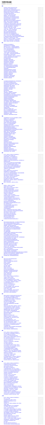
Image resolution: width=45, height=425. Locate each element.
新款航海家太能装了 (6, 140)
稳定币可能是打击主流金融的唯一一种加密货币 (10, 301)
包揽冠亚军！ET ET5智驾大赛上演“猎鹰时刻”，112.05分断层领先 (12, 38)
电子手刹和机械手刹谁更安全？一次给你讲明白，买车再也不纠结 (12, 356)
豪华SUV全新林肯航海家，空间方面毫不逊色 (9, 93)
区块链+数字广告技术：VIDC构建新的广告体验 (10, 380)
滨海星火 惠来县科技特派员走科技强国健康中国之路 (10, 239)
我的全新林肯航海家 (6, 90)
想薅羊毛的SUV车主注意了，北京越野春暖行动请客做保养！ (11, 46)
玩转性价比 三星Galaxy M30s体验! (8, 186)
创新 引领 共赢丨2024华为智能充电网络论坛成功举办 (10, 83)
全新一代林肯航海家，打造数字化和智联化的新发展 (10, 106)
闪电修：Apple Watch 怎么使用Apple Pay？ (9, 383)
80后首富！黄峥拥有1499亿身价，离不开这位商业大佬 (11, 170)
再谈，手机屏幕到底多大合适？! (8, 203)
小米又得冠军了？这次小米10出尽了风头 (9, 285)
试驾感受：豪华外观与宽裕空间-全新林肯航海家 (10, 122)
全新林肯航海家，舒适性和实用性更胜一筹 (9, 60)
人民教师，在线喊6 (6, 404)
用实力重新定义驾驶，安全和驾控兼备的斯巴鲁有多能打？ (11, 255)
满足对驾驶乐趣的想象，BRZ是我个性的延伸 (9, 54)
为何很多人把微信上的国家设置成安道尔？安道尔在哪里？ (11, 303)
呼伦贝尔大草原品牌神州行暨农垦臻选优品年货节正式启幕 (11, 240)
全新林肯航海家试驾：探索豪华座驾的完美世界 (10, 100)
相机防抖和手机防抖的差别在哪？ (8, 312)
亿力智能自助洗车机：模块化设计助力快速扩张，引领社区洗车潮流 (12, 23)
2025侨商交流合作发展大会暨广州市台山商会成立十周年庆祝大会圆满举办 (13, 247)
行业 (2, 79)
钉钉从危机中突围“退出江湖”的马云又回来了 (9, 287)
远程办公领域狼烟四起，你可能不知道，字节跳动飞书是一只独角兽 (12, 412)
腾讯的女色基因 (6, 304)
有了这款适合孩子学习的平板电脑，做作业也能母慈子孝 (11, 411)
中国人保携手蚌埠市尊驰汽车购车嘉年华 (9, 13)
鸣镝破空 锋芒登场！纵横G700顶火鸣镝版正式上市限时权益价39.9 (12, 20)
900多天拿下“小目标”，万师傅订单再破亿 (9, 246)
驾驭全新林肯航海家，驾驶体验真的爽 (9, 61)
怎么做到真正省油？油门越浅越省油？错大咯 (9, 420)
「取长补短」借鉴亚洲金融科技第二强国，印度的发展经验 (11, 379)
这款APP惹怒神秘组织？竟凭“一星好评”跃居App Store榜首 (11, 317)
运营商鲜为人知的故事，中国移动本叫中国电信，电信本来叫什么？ (12, 336)
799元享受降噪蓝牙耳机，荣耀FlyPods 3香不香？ (10, 399)
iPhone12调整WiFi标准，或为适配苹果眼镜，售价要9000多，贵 (12, 296)
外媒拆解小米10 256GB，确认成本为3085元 (9, 278)
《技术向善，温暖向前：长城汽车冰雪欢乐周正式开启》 (11, 52)
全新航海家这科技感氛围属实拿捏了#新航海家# (10, 69)
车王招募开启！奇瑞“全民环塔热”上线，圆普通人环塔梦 (11, 22)
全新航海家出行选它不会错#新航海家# (9, 139)
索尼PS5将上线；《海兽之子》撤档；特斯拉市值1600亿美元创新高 (12, 350)
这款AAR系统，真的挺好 (7, 265)
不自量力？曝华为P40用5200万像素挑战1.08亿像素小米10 (11, 164)
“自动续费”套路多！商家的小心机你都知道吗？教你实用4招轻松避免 (12, 326)
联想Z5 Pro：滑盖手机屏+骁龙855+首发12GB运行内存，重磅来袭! (12, 209)
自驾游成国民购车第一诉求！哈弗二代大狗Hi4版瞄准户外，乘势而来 (12, 117)
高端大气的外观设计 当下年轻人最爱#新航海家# (10, 138)
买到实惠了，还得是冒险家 (7, 262)
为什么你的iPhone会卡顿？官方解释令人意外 (9, 155)
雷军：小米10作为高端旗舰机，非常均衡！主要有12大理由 (11, 286)
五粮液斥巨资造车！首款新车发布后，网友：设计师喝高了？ (11, 357)
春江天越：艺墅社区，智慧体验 (8, 288)
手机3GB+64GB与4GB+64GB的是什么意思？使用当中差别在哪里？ (12, 162)
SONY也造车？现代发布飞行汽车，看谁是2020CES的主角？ (11, 359)
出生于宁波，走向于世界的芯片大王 (8, 340)
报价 (2, 361)
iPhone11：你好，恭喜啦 (7, 398)
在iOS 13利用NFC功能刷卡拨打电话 (8, 343)
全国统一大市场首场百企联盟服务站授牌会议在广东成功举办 (11, 223)
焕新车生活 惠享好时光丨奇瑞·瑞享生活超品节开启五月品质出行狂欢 (12, 295)
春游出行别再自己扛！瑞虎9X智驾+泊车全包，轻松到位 (11, 37)
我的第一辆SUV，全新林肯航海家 (8, 91)
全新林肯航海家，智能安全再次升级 (8, 59)
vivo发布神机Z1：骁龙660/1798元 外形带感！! (10, 194)
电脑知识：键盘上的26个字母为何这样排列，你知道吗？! (11, 187)
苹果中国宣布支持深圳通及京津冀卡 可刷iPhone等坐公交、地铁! (12, 199)
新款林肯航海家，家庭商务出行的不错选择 (9, 144)
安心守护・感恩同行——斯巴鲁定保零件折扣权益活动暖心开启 (12, 53)
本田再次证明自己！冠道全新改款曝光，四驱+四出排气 (11, 388)
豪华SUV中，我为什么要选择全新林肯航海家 (9, 123)
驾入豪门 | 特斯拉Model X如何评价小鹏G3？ (9, 177)
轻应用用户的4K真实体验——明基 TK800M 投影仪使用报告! (11, 195)
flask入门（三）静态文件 (7, 169)
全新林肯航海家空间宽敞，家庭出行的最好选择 (10, 132)
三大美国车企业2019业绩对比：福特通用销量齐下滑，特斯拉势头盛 (12, 351)
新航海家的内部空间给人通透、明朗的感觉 (9, 85)
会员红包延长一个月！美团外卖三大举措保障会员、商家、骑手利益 (12, 403)
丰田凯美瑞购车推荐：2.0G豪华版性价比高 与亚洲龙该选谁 (11, 419)
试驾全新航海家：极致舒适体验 (8, 77)
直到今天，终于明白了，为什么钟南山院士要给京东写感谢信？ (12, 311)
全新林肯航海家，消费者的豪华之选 (8, 145)
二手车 (3, 395)
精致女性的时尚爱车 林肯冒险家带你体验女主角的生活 (11, 270)
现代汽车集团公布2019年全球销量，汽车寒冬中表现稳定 (11, 178)
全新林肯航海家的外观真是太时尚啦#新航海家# (10, 130)
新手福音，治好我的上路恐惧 (7, 273)
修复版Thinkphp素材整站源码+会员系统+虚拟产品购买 (11, 382)
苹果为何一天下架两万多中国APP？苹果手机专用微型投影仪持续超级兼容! (13, 210)
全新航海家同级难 (6, 68)
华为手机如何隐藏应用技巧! (7, 208)
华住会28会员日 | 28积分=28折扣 (8, 318)
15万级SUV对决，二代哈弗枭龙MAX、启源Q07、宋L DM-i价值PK (12, 28)
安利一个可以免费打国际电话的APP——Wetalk (10, 319)
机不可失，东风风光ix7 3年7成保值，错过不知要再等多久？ (11, 154)
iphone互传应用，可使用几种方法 (8, 342)
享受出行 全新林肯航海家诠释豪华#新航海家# (10, 67)
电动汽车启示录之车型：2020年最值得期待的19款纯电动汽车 (11, 324)
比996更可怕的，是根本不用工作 (8, 373)
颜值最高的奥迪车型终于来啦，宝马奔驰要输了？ (10, 390)
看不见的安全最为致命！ (7, 263)
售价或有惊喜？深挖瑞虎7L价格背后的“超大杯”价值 (10, 7)
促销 (2, 293)
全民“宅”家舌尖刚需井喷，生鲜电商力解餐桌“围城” (10, 310)
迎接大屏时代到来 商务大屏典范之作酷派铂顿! (10, 201)
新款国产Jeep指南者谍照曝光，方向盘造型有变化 (10, 358)
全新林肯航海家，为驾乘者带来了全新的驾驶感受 (10, 92)
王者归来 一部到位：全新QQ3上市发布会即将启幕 (10, 29)
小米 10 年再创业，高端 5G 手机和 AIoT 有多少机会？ (11, 406)
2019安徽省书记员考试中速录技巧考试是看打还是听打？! (11, 218)
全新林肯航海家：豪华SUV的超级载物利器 (9, 105)
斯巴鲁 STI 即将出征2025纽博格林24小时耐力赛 (10, 82)
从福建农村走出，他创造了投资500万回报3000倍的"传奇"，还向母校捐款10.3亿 (14, 160)
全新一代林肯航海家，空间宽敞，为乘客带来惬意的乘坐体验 (11, 101)
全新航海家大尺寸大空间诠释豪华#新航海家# (9, 137)
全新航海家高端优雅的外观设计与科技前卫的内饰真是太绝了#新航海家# (13, 129)
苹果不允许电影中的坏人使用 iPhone (8, 366)
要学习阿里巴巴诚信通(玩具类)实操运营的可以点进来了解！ (11, 320)
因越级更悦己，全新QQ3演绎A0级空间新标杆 (9, 15)
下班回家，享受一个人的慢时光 (8, 264)
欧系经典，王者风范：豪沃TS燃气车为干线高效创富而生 (11, 21)
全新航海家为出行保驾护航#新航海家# (9, 99)
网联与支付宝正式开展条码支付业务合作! (9, 216)
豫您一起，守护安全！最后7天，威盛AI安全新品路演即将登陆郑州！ (13, 35)
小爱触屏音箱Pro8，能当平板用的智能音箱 (9, 168)
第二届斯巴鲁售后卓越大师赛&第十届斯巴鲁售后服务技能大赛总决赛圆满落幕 (14, 36)
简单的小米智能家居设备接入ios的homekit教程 (10, 413)
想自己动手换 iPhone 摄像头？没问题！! (9, 192)
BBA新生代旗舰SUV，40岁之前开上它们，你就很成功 (11, 389)
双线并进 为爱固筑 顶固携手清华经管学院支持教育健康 (11, 249)
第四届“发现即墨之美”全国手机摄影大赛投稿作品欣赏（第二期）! (12, 202)
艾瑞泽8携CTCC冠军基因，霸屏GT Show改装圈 (10, 27)
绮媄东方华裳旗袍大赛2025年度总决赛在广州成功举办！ (11, 242)
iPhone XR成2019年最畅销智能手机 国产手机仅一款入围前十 (11, 279)
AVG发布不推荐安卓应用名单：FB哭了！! (9, 217)
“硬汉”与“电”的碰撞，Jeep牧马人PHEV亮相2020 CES (10, 176)
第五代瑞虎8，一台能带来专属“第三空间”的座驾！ (10, 30)
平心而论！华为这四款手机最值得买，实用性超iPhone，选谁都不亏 (12, 280)
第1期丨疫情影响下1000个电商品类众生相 (9, 367)
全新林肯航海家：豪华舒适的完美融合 (9, 124)
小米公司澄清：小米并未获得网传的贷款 (9, 375)
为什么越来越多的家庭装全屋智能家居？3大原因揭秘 (10, 348)
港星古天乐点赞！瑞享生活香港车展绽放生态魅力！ (10, 258)
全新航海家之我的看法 (7, 107)
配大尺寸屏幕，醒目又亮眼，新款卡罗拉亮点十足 (10, 422)
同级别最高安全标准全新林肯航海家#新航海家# (10, 146)
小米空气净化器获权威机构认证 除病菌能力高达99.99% (11, 297)
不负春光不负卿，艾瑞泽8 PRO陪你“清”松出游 (10, 14)
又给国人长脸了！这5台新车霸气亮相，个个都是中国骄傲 (11, 341)
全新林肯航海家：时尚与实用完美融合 (9, 62)
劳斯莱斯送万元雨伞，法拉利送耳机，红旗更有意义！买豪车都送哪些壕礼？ (14, 179)
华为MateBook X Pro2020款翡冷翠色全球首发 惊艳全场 (11, 335)
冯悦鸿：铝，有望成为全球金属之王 (8, 248)
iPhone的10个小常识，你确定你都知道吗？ (9, 302)
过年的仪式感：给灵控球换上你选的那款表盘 (9, 51)
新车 (2, 42)
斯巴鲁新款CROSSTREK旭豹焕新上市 (9, 44)
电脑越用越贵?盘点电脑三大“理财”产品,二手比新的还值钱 (11, 309)
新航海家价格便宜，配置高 (7, 147)
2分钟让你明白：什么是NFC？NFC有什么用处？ (10, 374)
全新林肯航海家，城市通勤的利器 (8, 74)
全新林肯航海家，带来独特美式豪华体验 (9, 76)
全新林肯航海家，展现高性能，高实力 (9, 108)
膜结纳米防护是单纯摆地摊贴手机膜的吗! (9, 215)
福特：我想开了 (6, 421)
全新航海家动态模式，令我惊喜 (8, 113)
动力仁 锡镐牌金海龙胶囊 (7, 231)
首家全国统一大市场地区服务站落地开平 (9, 241)
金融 (2, 330)
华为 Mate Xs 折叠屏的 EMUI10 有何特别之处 (9, 334)
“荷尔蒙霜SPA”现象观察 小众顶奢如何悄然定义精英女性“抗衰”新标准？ (13, 232)
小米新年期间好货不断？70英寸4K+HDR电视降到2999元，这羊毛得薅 (13, 387)
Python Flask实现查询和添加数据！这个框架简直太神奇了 (11, 381)
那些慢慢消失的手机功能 (7, 161)
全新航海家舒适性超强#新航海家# (8, 98)
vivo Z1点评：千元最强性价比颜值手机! (9, 200)
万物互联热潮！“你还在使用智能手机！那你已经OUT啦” (11, 372)
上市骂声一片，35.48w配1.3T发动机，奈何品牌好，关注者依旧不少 (12, 418)
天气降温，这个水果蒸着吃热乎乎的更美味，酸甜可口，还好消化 (12, 163)
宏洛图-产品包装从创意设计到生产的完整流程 (10, 233)
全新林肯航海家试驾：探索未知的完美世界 (9, 75)
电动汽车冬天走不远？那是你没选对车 (9, 327)
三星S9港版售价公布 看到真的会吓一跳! (9, 207)
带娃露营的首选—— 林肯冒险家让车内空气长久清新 (10, 271)
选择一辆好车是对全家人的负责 (8, 272)
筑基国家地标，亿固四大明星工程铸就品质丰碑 (10, 225)
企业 (2, 220)
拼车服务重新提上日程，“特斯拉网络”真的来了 (10, 171)
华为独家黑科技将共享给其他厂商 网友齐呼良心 (10, 364)
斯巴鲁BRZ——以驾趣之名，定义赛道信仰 (9, 185)
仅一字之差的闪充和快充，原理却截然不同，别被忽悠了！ (11, 281)
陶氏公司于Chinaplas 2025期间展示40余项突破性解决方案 (11, 254)
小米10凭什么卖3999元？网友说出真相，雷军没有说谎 (11, 365)
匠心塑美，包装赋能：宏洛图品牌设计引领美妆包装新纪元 (11, 226)
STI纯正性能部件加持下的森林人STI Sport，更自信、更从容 (11, 84)
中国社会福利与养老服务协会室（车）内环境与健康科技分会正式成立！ (13, 224)
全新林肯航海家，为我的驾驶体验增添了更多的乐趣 (10, 114)
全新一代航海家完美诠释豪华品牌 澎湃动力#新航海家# (11, 66)
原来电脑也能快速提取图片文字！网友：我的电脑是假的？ (11, 405)
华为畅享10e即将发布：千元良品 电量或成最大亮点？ (11, 156)
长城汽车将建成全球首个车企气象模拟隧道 (9, 45)
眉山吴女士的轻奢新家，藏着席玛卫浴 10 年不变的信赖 (11, 234)
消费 (2, 183)
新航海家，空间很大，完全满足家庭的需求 (9, 131)
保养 (2, 152)
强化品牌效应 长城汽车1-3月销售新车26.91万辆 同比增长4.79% (12, 12)
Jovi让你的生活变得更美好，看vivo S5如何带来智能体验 (11, 349)
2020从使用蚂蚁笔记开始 (7, 325)
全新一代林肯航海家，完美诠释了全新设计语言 (10, 121)
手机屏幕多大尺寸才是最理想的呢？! (8, 193)
